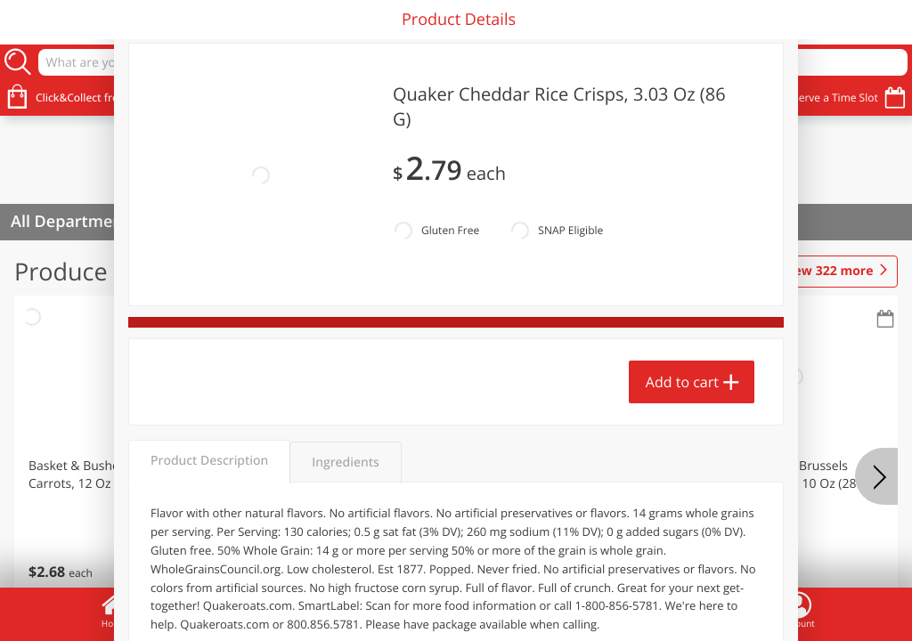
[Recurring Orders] (212, 320)
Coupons (569, 610)
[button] (121, 453)
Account (798, 610)
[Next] (876, 476)
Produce (61, 271)
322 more (827, 271)
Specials (341, 610)
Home (114, 610)
